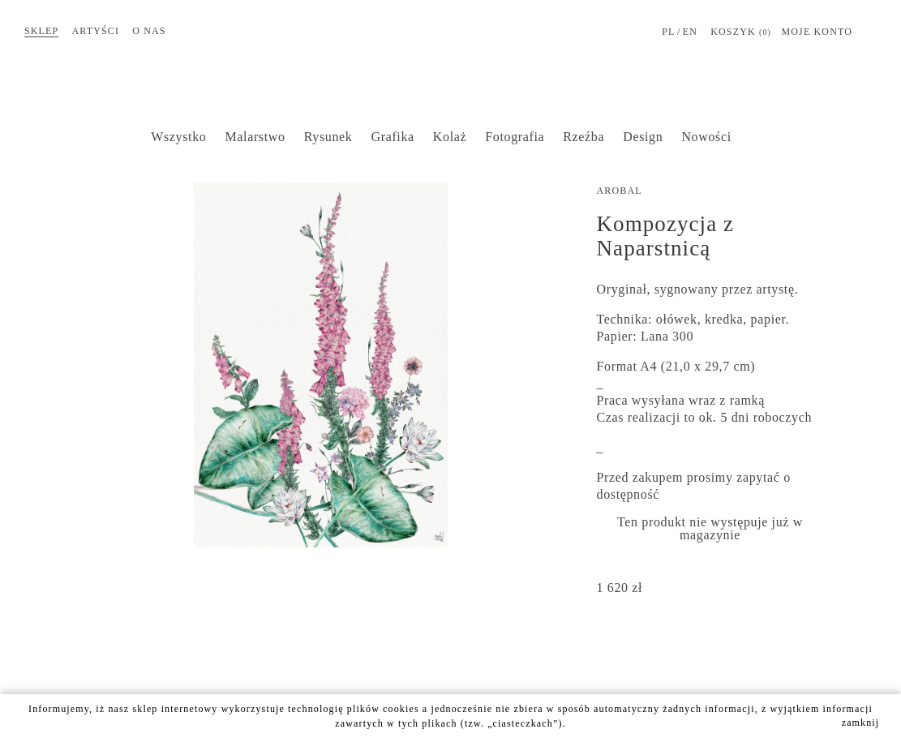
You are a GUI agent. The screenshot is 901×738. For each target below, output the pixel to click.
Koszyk (740, 32)
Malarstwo (255, 137)
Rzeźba (583, 137)
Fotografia (514, 137)
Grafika (392, 137)
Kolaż (449, 137)
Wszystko (178, 137)
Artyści (96, 30)
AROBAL (619, 190)
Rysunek (328, 137)
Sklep (41, 30)
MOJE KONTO (816, 31)
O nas (148, 30)
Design (643, 137)
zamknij (861, 722)
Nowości (706, 137)
